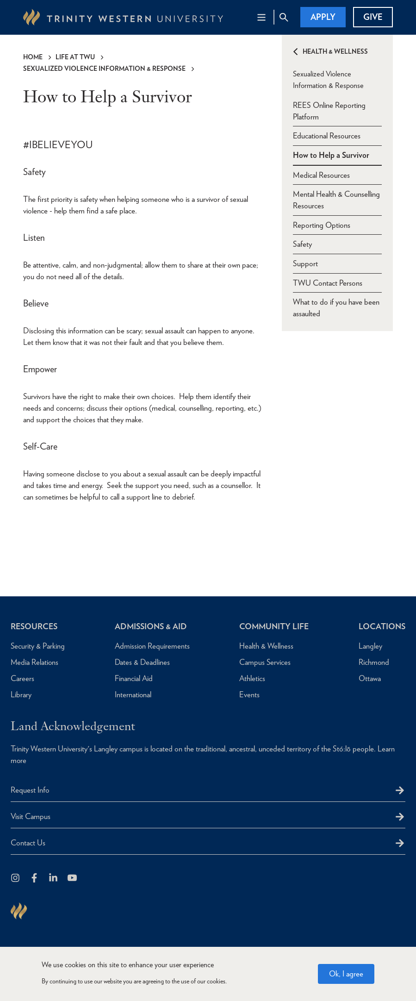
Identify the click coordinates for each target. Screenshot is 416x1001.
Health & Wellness (335, 51)
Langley (369, 646)
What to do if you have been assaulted (336, 308)
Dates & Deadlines (141, 662)
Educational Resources (326, 135)
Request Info (30, 790)
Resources (35, 626)
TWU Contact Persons (327, 283)
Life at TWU (75, 57)
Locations (381, 626)
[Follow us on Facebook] (35, 878)
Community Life (273, 626)
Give (373, 17)
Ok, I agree (346, 973)
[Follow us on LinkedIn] (54, 878)
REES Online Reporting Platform (329, 110)
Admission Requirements (151, 646)
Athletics (250, 678)
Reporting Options (321, 225)
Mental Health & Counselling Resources (336, 199)
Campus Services (263, 662)
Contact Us (28, 842)
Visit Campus (30, 816)
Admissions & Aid (150, 626)
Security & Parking (38, 646)
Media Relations (35, 662)
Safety (302, 244)
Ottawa (368, 678)
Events (247, 694)
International (131, 694)
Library (21, 694)
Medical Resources (321, 174)
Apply (322, 17)
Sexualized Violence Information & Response (104, 68)
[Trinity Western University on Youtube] (73, 878)
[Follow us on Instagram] (16, 878)
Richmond (372, 662)
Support (305, 264)
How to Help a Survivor (331, 154)
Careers (22, 678)
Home (33, 57)
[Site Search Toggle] (283, 17)
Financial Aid (132, 678)
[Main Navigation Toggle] (261, 17)
